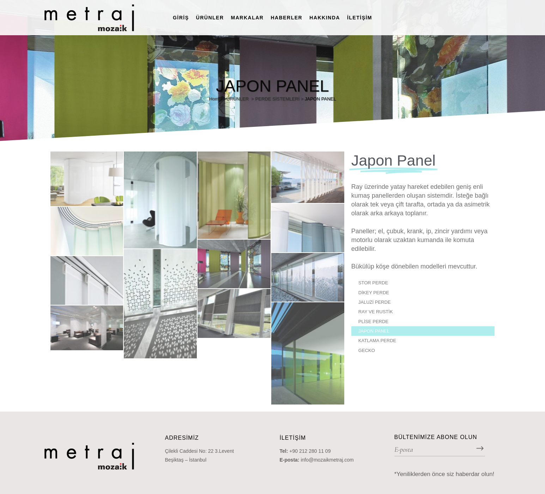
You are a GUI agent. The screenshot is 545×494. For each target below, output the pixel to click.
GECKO (366, 350)
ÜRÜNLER (237, 98)
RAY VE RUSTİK (375, 311)
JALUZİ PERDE (374, 302)
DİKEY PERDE (373, 292)
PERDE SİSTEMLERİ (277, 98)
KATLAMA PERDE (377, 340)
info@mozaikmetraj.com (327, 460)
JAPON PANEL (374, 331)
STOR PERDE (373, 282)
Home (215, 98)
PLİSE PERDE (373, 321)
